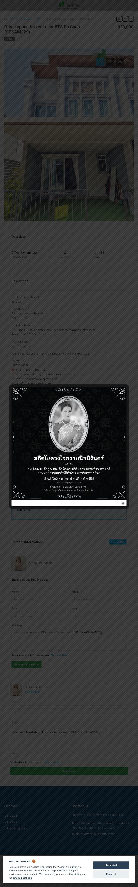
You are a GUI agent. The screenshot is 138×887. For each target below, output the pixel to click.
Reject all (111, 874)
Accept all (111, 865)
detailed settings (22, 877)
